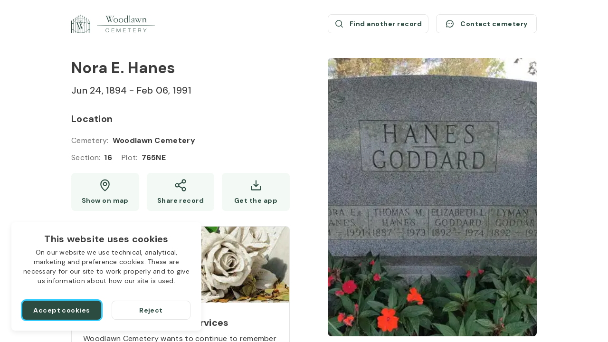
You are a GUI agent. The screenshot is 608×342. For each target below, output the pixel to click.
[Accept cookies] (61, 310)
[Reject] (151, 310)
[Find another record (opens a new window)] (378, 23)
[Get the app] (256, 192)
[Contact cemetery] (486, 23)
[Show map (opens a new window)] (105, 192)
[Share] (181, 192)
